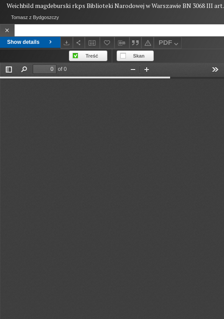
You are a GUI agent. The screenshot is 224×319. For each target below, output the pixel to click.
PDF (169, 44)
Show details (30, 42)
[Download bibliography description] (121, 43)
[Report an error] (147, 43)
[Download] (67, 43)
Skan (138, 55)
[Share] (79, 43)
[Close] (7, 30)
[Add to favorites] (107, 43)
